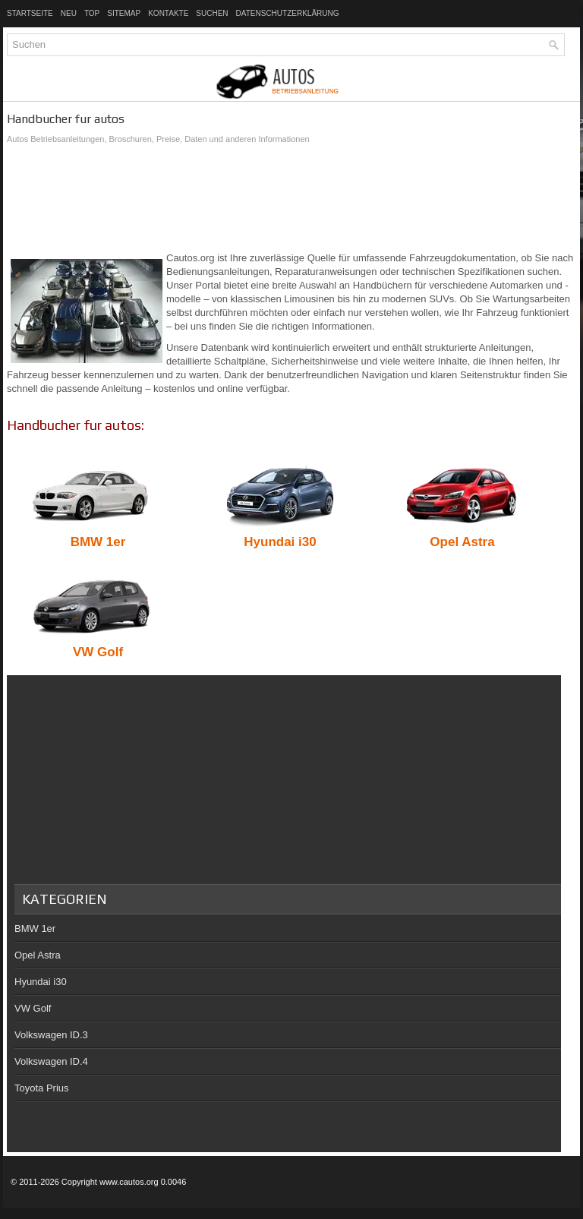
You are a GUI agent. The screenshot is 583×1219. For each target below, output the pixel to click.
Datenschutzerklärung (287, 13)
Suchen (212, 13)
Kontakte (168, 13)
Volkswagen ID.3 (51, 1035)
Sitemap (123, 13)
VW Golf (32, 1008)
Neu (69, 13)
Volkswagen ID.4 (51, 1061)
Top (91, 13)
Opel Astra (37, 955)
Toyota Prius (41, 1088)
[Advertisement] (291, 198)
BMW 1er (34, 928)
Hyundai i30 (40, 981)
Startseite (30, 13)
